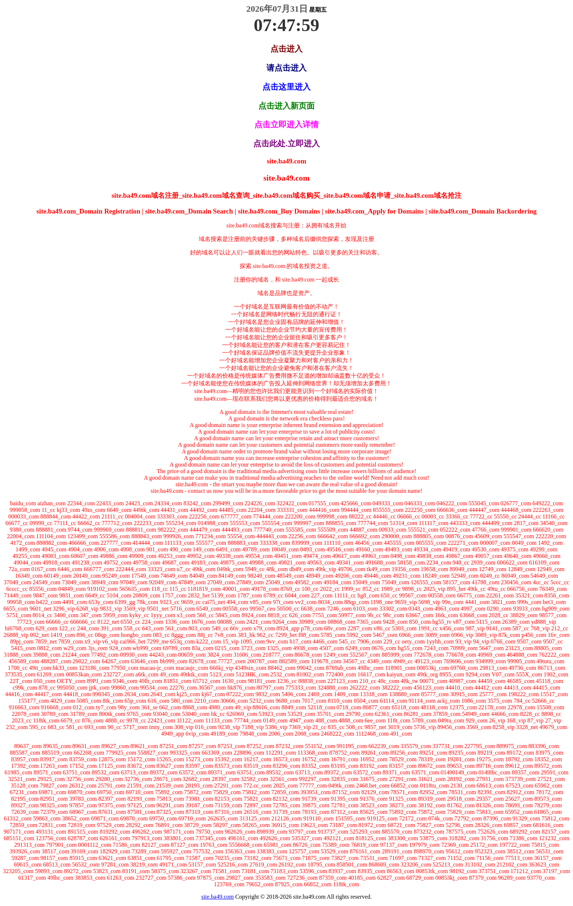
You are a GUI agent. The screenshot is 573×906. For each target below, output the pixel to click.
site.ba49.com (217, 897)
